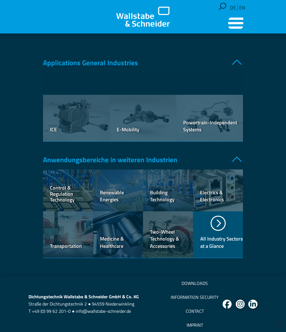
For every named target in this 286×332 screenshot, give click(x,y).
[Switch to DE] (233, 8)
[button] (222, 6)
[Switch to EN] (242, 8)
